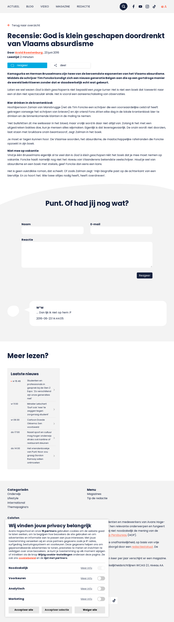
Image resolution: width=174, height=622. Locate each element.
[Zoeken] (123, 6)
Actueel (13, 6)
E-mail (95, 224)
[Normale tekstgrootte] (162, 6)
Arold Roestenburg (29, 53)
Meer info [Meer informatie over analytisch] (86, 588)
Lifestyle (12, 498)
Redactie (83, 6)
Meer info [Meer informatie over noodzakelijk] (86, 568)
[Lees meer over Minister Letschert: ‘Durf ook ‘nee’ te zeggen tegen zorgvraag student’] (33, 409)
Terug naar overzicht (26, 25)
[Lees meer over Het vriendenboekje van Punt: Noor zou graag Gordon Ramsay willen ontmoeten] (33, 455)
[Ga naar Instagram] (147, 6)
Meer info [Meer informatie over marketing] (86, 599)
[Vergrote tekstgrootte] (165, 6)
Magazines (94, 494)
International (16, 503)
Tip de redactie (97, 498)
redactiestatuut (142, 547)
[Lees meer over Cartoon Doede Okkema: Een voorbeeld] (33, 423)
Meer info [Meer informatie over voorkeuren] (86, 578)
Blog (30, 6)
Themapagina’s (17, 507)
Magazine (63, 6)
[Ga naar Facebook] (133, 6)
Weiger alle (90, 610)
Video (44, 6)
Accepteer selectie (57, 610)
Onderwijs (14, 494)
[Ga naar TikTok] (154, 6)
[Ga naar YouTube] (140, 6)
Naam (26, 224)
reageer (22, 65)
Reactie (27, 240)
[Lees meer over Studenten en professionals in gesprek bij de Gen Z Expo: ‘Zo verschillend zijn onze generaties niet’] (33, 389)
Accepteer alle (23, 610)
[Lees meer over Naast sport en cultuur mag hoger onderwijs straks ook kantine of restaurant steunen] (33, 438)
